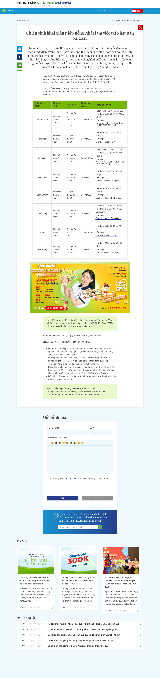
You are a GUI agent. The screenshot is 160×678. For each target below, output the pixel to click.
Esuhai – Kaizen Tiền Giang (108, 218)
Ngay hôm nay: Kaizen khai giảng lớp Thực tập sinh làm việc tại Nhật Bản (83, 629)
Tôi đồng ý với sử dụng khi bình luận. (77, 478)
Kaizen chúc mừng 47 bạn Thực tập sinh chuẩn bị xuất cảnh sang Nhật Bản (83, 624)
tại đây (98, 336)
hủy (97, 498)
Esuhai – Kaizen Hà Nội (106, 142)
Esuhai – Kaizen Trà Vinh (106, 236)
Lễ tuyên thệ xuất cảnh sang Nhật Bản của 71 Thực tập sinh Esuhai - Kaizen (84, 635)
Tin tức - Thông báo (136, 21)
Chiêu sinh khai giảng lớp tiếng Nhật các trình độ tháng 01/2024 (78, 646)
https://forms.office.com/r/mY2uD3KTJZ (89, 392)
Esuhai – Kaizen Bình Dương (108, 198)
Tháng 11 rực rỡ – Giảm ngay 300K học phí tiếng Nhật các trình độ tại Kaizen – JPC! (78, 581)
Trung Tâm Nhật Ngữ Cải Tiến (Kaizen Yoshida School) (109, 124)
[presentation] (67, 487)
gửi (63, 498)
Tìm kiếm (101, 11)
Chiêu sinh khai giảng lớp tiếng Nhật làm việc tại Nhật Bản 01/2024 (80, 640)
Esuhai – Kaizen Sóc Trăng (107, 253)
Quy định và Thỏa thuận (76, 478)
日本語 (137, 11)
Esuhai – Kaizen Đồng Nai (107, 181)
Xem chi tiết (140, 624)
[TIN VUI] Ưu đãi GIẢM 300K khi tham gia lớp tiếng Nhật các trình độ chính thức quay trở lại (34, 581)
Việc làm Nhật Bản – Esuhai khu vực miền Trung (110, 163)
